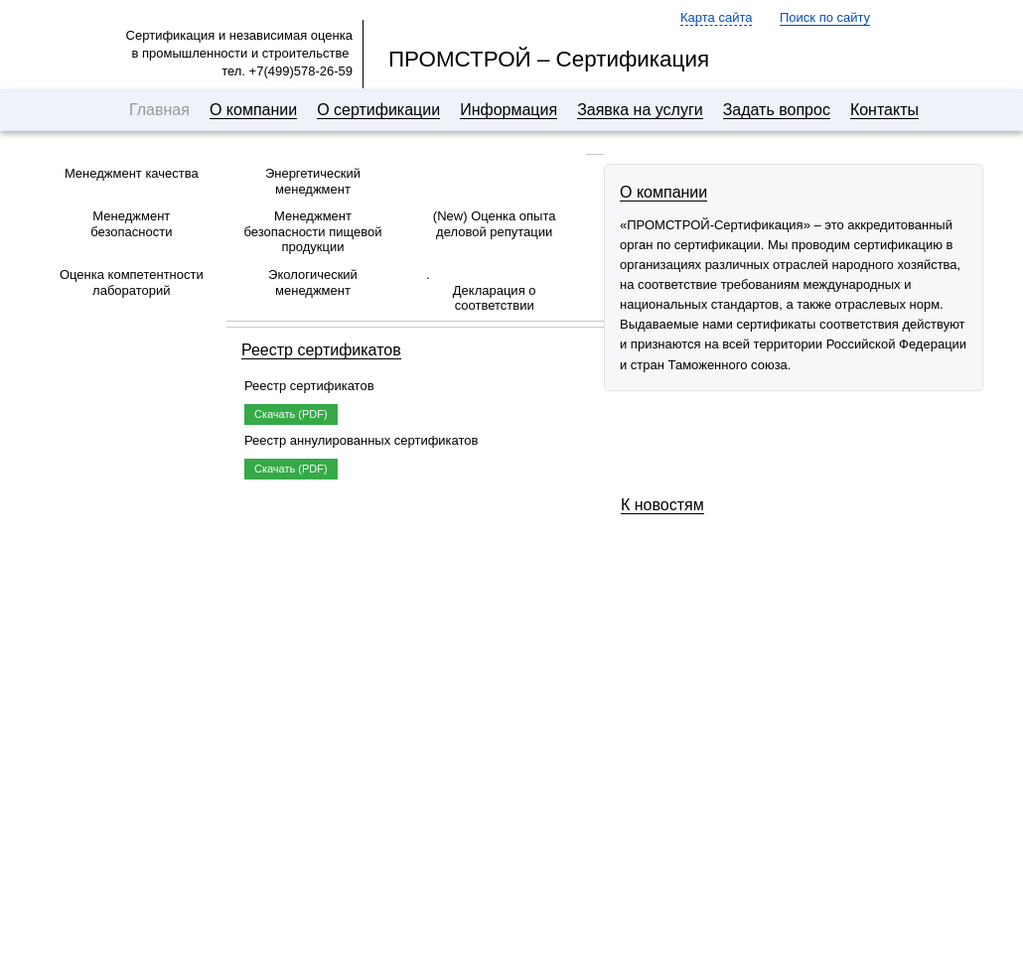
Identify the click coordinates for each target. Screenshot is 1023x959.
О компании (253, 109)
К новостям (662, 504)
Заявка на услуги (640, 109)
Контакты (884, 109)
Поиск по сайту (825, 17)
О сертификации (378, 109)
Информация (508, 109)
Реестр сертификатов (321, 350)
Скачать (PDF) (291, 414)
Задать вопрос (776, 109)
